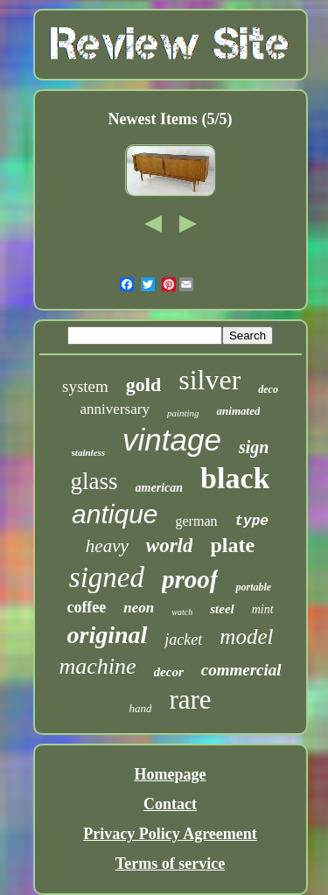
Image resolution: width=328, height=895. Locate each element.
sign (254, 447)
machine (97, 666)
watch (181, 612)
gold (143, 384)
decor (169, 672)
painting (183, 413)
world (169, 545)
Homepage (170, 774)
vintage (171, 440)
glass (94, 481)
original (107, 634)
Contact (170, 804)
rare (190, 699)
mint (263, 609)
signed (106, 577)
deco (268, 389)
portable (253, 587)
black (234, 478)
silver (209, 379)
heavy (107, 545)
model (246, 636)
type (252, 521)
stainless (89, 452)
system (85, 386)
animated (239, 410)
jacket (183, 639)
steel (222, 609)
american (159, 487)
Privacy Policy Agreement (170, 834)
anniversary (115, 409)
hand (140, 708)
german (197, 521)
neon (138, 607)
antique (114, 514)
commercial (241, 670)
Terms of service (170, 863)
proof (190, 579)
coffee (86, 607)
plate (232, 545)
